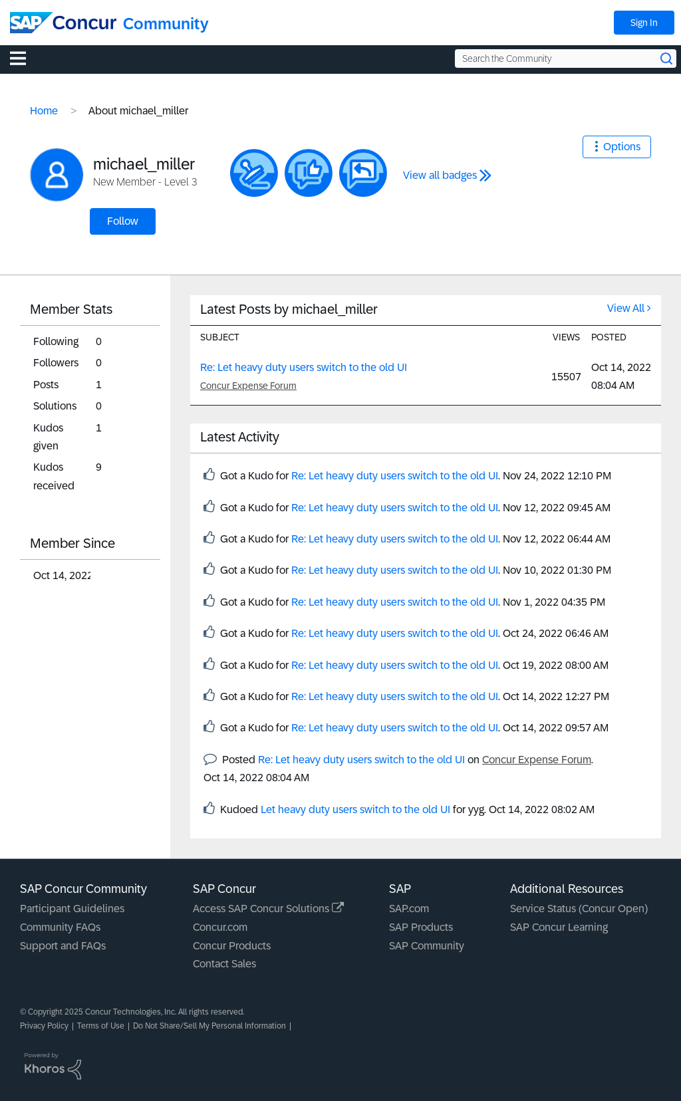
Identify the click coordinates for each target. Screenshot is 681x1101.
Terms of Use (100, 1026)
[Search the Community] (565, 58)
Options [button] (621, 146)
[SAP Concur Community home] (63, 22)
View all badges (440, 175)
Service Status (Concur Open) (579, 908)
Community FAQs (60, 927)
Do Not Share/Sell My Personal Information (209, 1026)
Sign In (644, 22)
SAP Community (426, 945)
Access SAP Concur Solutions (268, 908)
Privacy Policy (44, 1026)
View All (625, 308)
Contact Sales (224, 963)
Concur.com (220, 927)
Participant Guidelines (72, 908)
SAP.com (409, 908)
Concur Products (232, 945)
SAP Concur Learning (559, 927)
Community (166, 24)
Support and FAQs (63, 945)
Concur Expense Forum (248, 385)
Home (44, 110)
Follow (122, 221)
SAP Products (421, 927)
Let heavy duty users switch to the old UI (355, 809)
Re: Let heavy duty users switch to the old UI (303, 367)
